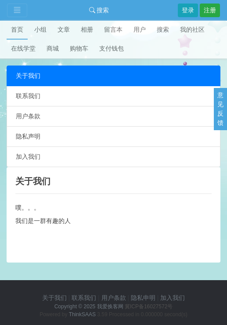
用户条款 (28, 116)
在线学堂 (23, 48)
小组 (40, 29)
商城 (53, 48)
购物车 (79, 48)
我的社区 (192, 29)
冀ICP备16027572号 (149, 306)
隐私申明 (143, 297)
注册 (210, 10)
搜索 (99, 10)
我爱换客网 (110, 306)
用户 (139, 29)
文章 (64, 29)
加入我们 (28, 156)
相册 (87, 29)
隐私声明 (28, 136)
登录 (188, 10)
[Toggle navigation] (17, 10)
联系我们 (28, 95)
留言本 (113, 29)
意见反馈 (220, 108)
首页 (17, 29)
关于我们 (28, 75)
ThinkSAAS (82, 314)
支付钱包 (111, 48)
